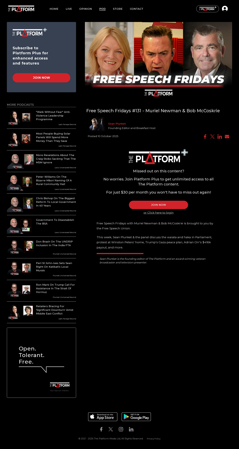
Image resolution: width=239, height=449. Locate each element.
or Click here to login (159, 212)
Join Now (41, 77)
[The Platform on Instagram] (121, 429)
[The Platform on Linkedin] (131, 429)
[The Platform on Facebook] (101, 429)
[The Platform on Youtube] (139, 429)
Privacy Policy (154, 438)
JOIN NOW (158, 204)
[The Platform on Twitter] (111, 429)
